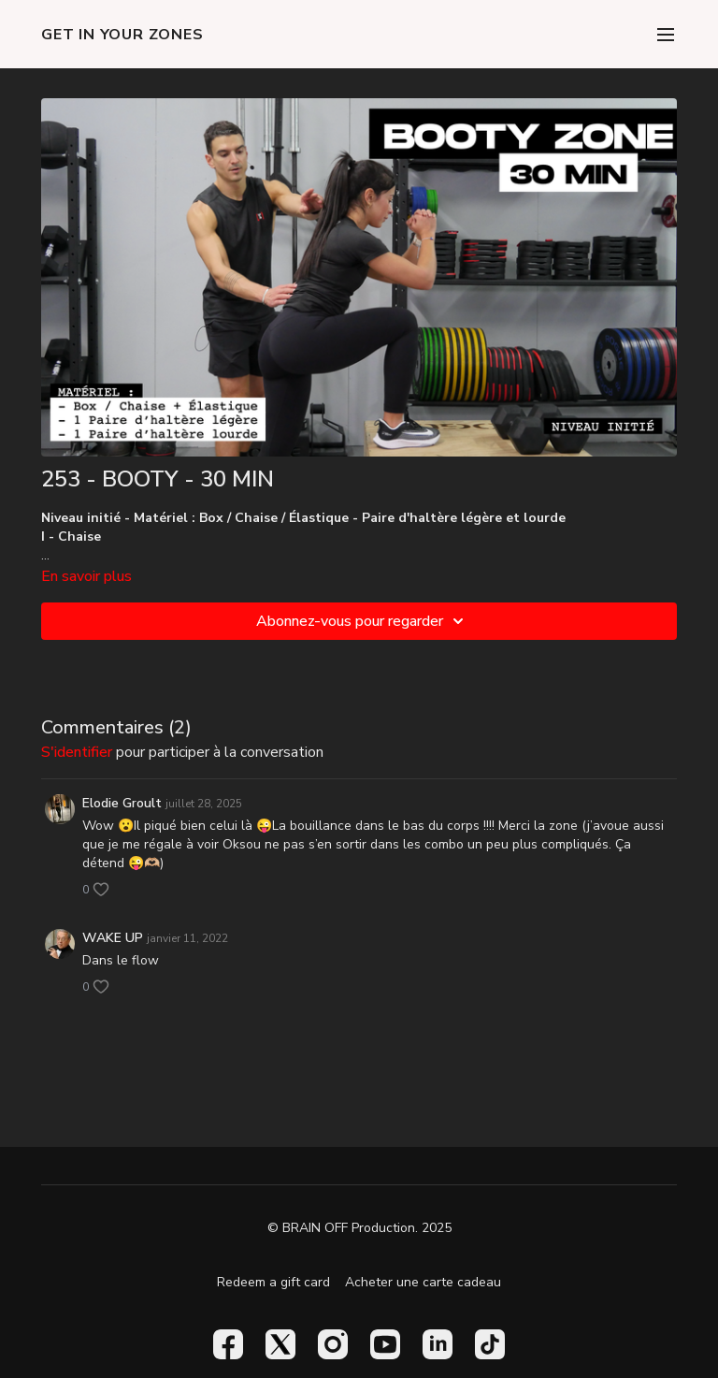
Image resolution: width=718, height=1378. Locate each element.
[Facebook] (228, 1344)
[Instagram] (333, 1344)
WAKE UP (112, 938)
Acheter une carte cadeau (423, 1282)
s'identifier (76, 752)
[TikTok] (490, 1344)
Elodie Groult (122, 803)
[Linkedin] (437, 1344)
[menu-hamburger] (665, 34)
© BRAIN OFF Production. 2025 (359, 1228)
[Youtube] (385, 1344)
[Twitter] (280, 1344)
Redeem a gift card (273, 1282)
